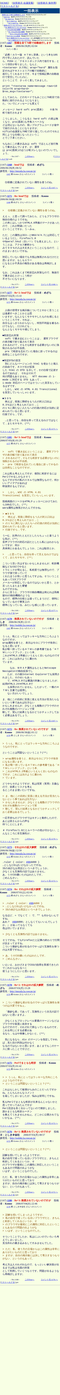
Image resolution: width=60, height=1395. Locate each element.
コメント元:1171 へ (49, 462)
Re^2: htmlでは (12, 21)
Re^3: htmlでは (13, 23)
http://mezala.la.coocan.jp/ (23, 183)
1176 (9, 1223)
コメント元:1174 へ (49, 1141)
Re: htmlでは (9, 19)
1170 (9, 669)
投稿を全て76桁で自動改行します (13, 15)
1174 (9, 961)
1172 (9, 788)
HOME (4, 3)
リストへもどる (9, 6)
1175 (9, 1150)
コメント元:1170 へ (49, 909)
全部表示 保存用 (47, 3)
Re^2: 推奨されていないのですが (18, 38)
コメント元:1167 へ (49, 200)
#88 (28, 933)
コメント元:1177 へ (49, 661)
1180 (9, 1297)
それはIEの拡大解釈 (14, 29)
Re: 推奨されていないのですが (15, 27)
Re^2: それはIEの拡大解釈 (19, 34)
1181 (9, 470)
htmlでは (7, 17)
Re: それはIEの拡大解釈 (16, 32)
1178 (9, 1066)
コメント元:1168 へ (49, 305)
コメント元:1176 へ (49, 1383)
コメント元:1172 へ (49, 953)
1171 (9, 209)
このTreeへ (29, 169)
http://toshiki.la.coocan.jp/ (23, 676)
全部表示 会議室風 (23, 3)
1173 (9, 917)
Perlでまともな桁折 (13, 36)
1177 (9, 313)
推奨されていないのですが (13, 25)
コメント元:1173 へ (49, 1058)
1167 (9, 43)
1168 (9, 177)
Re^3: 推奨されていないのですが (19, 40)
